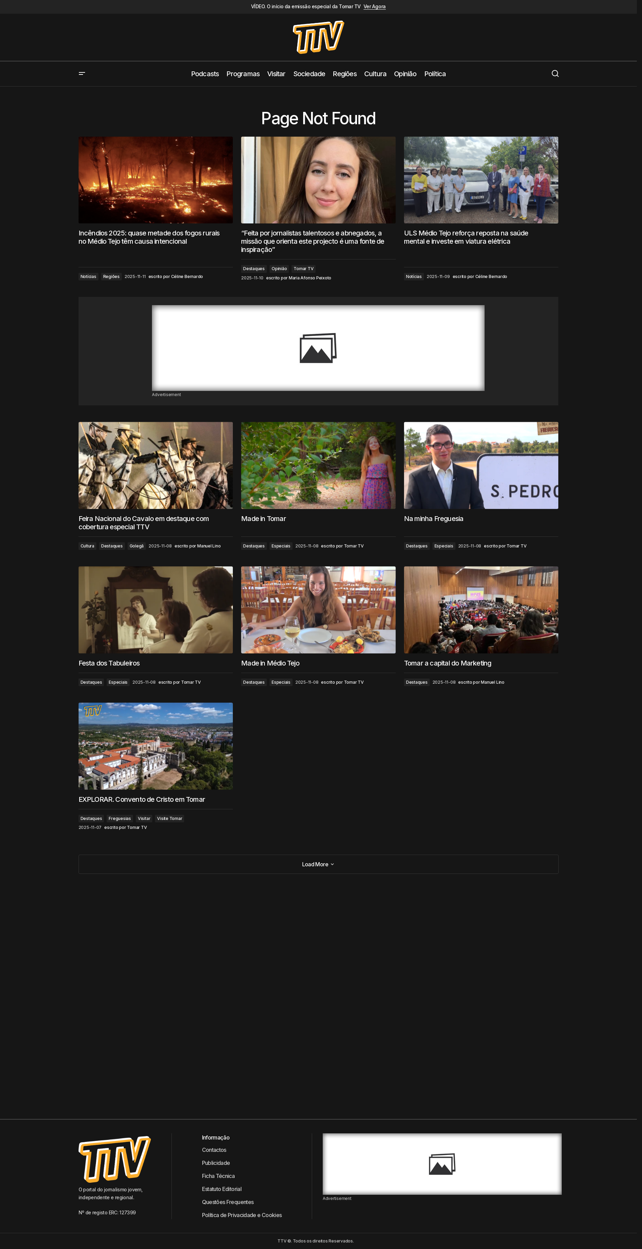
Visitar (144, 818)
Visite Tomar (169, 818)
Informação (216, 1137)
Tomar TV (303, 268)
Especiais (281, 545)
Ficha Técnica (218, 1175)
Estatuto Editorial (221, 1189)
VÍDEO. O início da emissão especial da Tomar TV (306, 6)
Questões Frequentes (228, 1202)
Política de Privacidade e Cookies (242, 1215)
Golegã (137, 545)
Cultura (87, 545)
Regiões (111, 276)
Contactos (214, 1149)
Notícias (88, 276)
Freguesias (120, 818)
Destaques (254, 268)
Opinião (279, 268)
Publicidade (216, 1162)
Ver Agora (375, 6)
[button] (82, 73)
